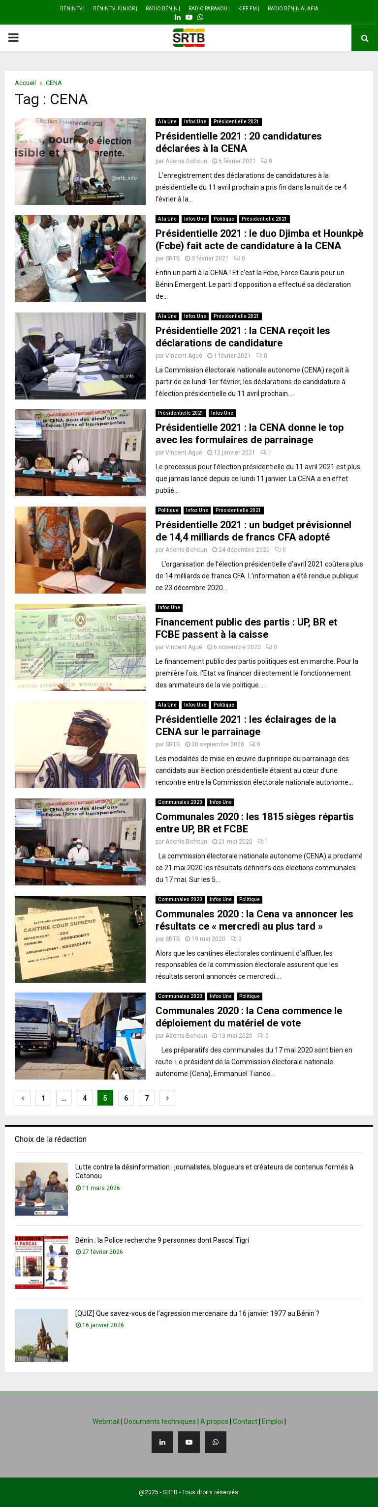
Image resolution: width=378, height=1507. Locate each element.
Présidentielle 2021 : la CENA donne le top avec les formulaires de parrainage (250, 434)
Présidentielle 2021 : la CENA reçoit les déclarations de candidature (243, 337)
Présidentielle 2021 (236, 121)
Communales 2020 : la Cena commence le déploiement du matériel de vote (249, 1017)
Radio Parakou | (209, 8)
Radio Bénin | (163, 8)
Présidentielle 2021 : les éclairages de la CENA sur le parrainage (246, 725)
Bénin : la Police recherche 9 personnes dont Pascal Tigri (162, 1240)
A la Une (167, 121)
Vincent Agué (183, 355)
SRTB (172, 258)
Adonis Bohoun (186, 161)
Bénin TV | (72, 8)
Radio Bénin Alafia (293, 8)
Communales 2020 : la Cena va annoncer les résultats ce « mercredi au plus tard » (254, 920)
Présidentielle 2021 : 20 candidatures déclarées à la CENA (239, 142)
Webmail (106, 1421)
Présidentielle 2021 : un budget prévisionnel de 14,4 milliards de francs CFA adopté (253, 531)
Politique (224, 219)
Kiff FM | (248, 8)
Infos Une (195, 121)
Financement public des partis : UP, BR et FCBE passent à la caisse (246, 628)
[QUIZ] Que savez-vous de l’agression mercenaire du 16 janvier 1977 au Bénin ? (197, 1313)
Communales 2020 (180, 802)
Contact (245, 1421)
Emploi (272, 1421)
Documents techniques (160, 1421)
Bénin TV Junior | (115, 8)
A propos (214, 1421)
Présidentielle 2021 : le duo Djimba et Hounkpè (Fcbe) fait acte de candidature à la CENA (259, 239)
